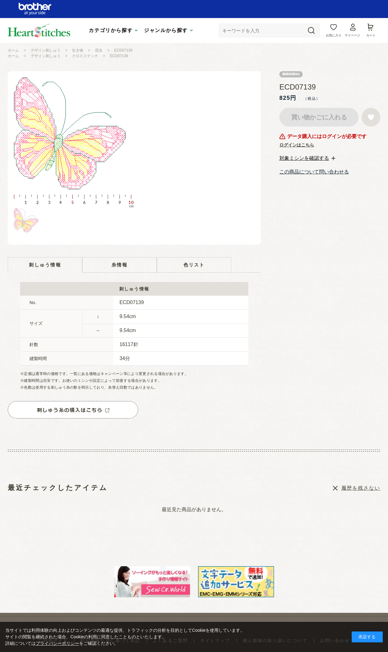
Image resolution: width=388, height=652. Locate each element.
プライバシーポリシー (57, 643)
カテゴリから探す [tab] (111, 30)
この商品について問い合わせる (314, 171)
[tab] (307, 158)
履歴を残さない (360, 488)
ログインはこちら (296, 144)
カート (371, 35)
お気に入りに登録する (371, 117)
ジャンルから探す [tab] (166, 30)
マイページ (352, 35)
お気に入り (333, 35)
